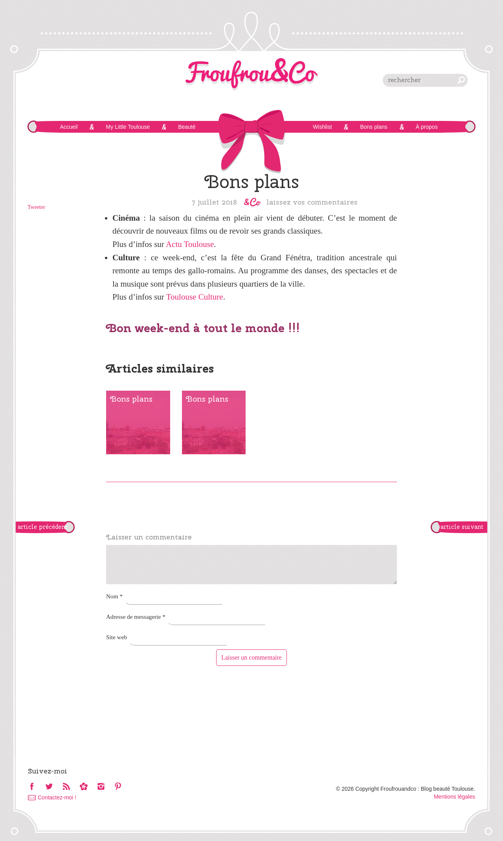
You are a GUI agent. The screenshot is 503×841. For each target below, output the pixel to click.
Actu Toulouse (190, 244)
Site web (116, 637)
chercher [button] (461, 80)
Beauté (186, 127)
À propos (427, 127)
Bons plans (373, 127)
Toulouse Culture (194, 297)
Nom (114, 596)
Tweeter (36, 207)
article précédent (42, 527)
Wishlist (322, 127)
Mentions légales (454, 796)
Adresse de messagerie (135, 616)
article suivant (462, 527)
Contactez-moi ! (57, 797)
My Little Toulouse (128, 127)
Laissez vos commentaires (312, 202)
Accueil (68, 127)
